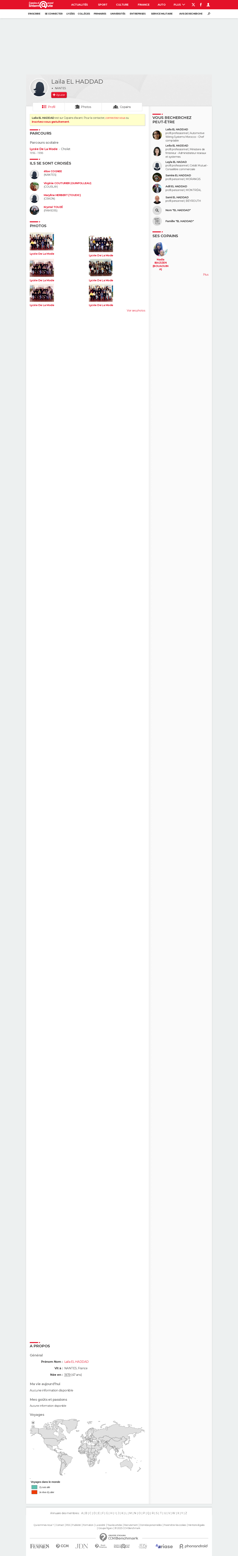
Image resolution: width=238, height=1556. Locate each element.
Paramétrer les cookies (175, 1525)
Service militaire (161, 13)
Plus (179, 4)
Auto (162, 4)
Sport (102, 4)
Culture (122, 4)
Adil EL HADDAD (176, 186)
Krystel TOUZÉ (53, 207)
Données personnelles (151, 1525)
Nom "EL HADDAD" (178, 210)
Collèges (84, 13)
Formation (88, 1525)
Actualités (79, 4)
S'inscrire (34, 13)
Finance (143, 4)
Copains (125, 107)
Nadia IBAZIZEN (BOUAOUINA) (160, 264)
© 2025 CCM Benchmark (127, 1528)
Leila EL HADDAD (176, 145)
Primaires (100, 13)
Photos (86, 107)
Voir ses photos (136, 310)
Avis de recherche (190, 13)
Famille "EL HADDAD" (179, 221)
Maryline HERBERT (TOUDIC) (62, 195)
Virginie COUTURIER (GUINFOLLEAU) (67, 183)
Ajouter (60, 95)
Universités (117, 13)
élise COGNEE (53, 171)
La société (100, 1525)
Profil (51, 107)
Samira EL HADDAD (178, 175)
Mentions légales (196, 1525)
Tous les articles (114, 1525)
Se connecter (53, 13)
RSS (68, 1525)
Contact (60, 1525)
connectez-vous (115, 118)
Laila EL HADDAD (176, 129)
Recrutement (131, 1525)
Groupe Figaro (105, 1528)
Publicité (76, 1525)
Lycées (70, 13)
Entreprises (137, 13)
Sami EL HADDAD (177, 197)
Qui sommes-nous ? (43, 1525)
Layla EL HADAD (176, 162)
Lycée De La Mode (43, 149)
